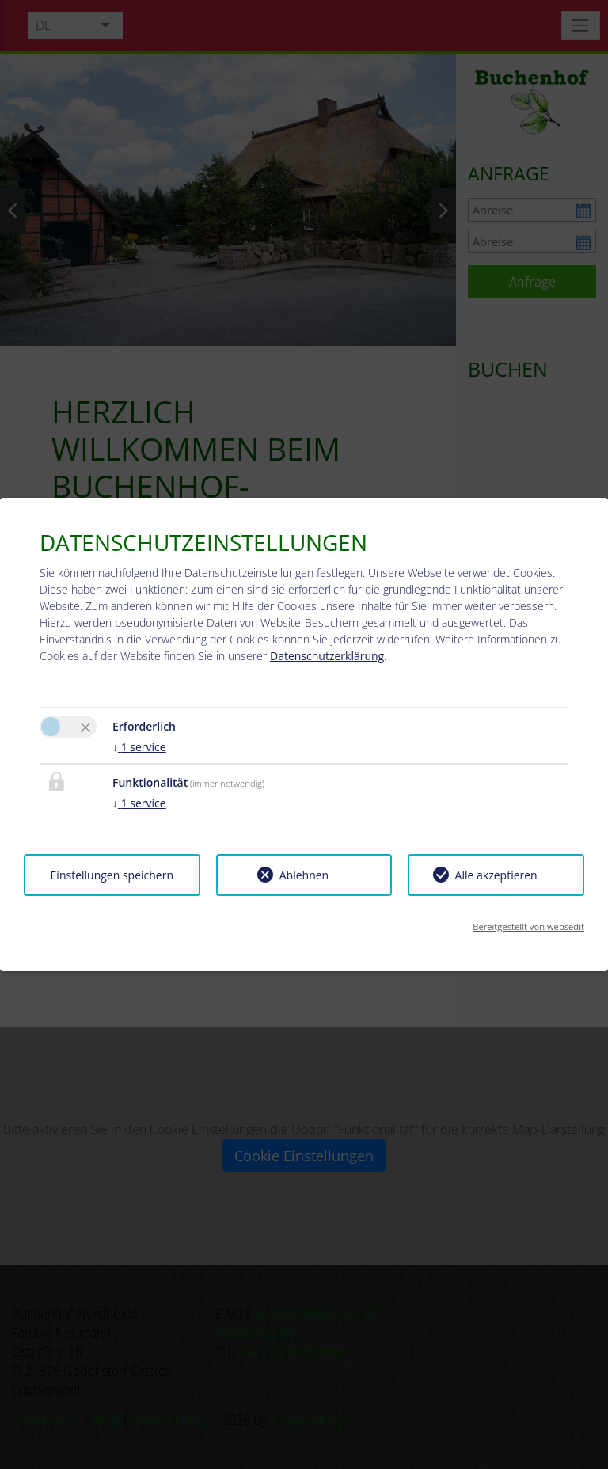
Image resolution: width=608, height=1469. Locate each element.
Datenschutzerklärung (327, 655)
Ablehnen (304, 875)
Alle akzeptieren (496, 875)
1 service (139, 746)
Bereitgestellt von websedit (528, 926)
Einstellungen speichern (112, 875)
